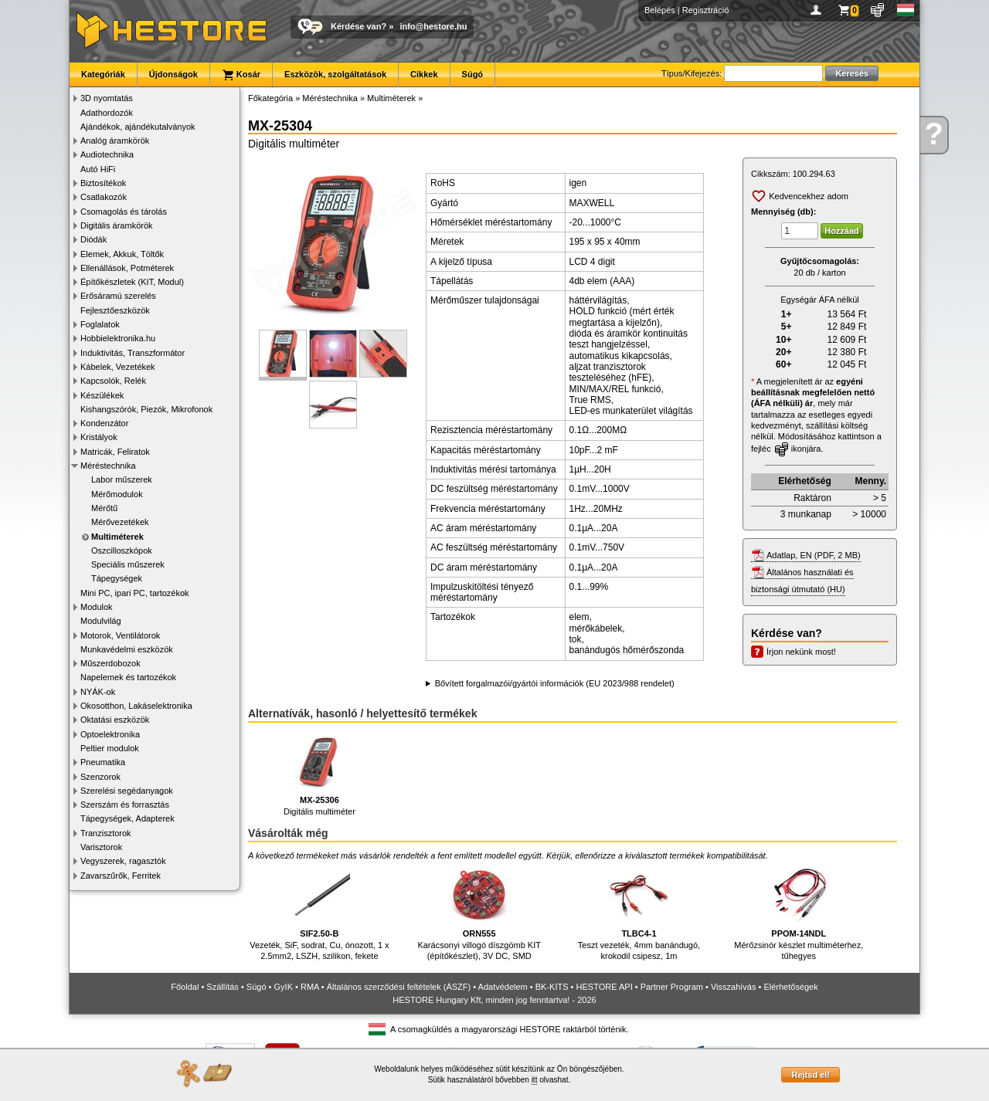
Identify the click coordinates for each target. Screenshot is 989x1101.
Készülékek (102, 395)
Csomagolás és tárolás (123, 211)
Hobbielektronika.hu (117, 338)
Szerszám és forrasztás (124, 804)
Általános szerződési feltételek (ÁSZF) (399, 986)
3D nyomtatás (106, 98)
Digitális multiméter (319, 773)
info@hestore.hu (433, 26)
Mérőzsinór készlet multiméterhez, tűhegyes (798, 912)
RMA (310, 986)
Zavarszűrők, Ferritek (120, 875)
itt (535, 1080)
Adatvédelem (503, 986)
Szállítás (222, 986)
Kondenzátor (104, 423)
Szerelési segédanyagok (126, 790)
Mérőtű (104, 508)
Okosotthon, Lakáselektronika (136, 705)
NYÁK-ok (97, 691)
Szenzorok (100, 776)
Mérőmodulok (117, 494)
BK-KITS (552, 986)
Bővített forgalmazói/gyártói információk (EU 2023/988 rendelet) (555, 683)
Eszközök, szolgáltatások (335, 74)
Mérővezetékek (120, 522)
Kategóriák (103, 74)
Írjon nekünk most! (801, 651)
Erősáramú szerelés (118, 295)
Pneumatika (102, 762)
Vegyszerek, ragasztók (123, 861)
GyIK (283, 986)
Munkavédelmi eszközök (126, 649)
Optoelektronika (110, 734)
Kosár (241, 75)
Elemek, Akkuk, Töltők (122, 254)
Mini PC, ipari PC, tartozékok (134, 593)
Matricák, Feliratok (115, 451)
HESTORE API (604, 986)
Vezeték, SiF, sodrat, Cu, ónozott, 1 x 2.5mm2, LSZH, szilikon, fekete (319, 912)
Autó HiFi (97, 169)
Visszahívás (733, 986)
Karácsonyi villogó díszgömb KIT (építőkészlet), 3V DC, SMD (479, 912)
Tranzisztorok (105, 833)
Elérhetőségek (790, 986)
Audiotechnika (107, 154)
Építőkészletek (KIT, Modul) (132, 281)
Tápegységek (116, 578)
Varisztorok (101, 847)
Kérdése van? (358, 26)
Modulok (96, 606)
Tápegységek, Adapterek (127, 818)
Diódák (93, 239)
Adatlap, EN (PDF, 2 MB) (813, 555)
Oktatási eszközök (114, 719)
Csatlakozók (103, 197)
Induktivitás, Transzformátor (132, 352)
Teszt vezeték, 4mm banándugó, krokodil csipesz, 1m (639, 912)
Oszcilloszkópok (121, 550)
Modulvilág (100, 620)
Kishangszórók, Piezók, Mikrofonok (146, 409)
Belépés (659, 10)
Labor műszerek (121, 479)
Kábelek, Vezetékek (117, 366)
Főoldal (185, 986)
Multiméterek (117, 536)
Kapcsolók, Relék (113, 380)
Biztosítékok (103, 183)
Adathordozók (106, 112)
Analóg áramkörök (114, 140)
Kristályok (98, 437)
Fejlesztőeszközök (115, 310)
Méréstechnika (108, 465)
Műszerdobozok (110, 663)
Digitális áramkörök (116, 225)
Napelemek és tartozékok (128, 677)
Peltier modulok (109, 748)
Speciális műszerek (128, 564)
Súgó (473, 74)
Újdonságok (173, 74)
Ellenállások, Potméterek (127, 268)
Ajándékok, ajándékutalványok (137, 126)
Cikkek (423, 74)
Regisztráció (705, 10)
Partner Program (672, 986)
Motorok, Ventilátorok (120, 635)
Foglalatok (100, 324)
